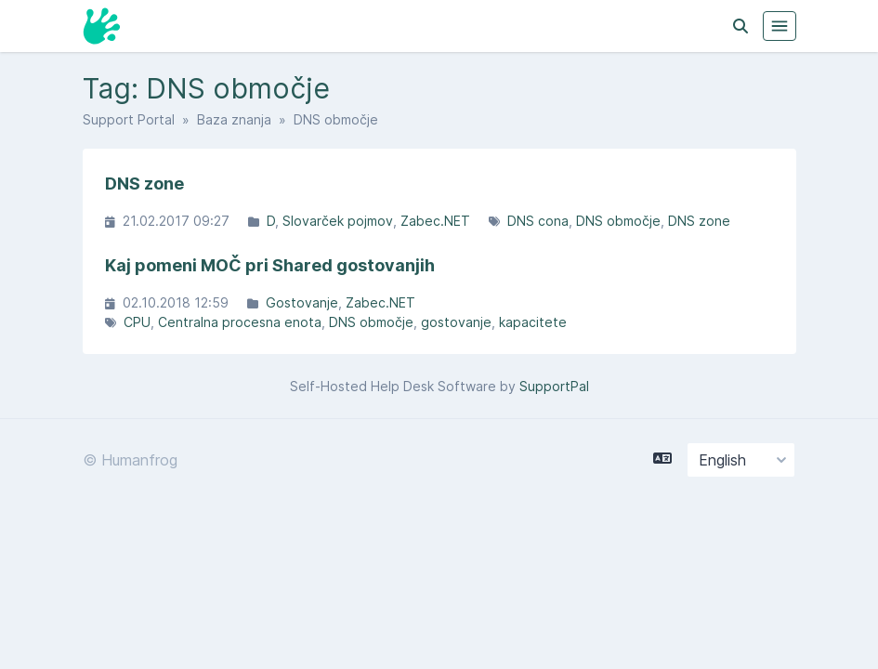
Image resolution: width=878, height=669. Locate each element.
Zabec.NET (435, 221)
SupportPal (554, 386)
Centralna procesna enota (239, 322)
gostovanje (456, 322)
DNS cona (538, 221)
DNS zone (699, 221)
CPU (137, 322)
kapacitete (533, 322)
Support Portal (129, 119)
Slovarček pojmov (337, 221)
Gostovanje (302, 302)
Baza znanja (234, 119)
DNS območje (618, 221)
